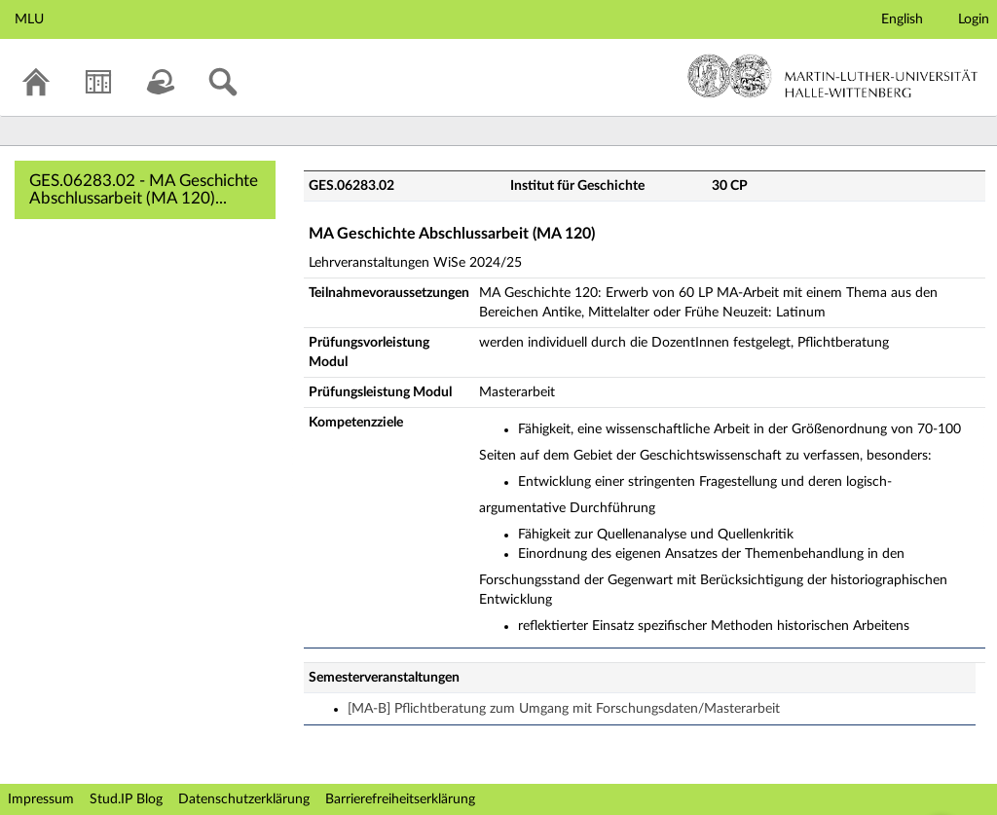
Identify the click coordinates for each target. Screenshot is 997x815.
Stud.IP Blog (126, 799)
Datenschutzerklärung (244, 799)
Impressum (41, 799)
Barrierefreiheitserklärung (400, 799)
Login (973, 19)
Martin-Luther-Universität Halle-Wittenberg (833, 76)
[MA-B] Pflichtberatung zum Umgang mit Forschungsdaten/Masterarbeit (564, 709)
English (902, 19)
